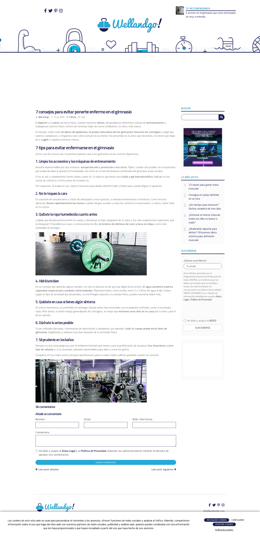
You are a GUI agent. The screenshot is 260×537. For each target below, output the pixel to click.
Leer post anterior (47, 469)
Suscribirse (202, 328)
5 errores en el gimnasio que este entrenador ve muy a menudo (211, 15)
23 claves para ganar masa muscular (204, 186)
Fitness (72, 117)
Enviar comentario (106, 462)
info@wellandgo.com (214, 511)
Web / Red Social (142, 419)
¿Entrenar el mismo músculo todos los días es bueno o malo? (204, 218)
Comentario (42, 432)
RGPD (212, 321)
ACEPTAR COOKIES (224, 524)
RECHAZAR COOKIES (217, 520)
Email (87, 419)
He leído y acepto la (200, 321)
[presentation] (203, 310)
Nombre (40, 419)
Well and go (43, 117)
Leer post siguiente (163, 469)
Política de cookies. (224, 529)
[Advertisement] (130, 81)
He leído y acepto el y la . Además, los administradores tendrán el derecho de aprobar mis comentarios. (103, 453)
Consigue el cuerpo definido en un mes (204, 197)
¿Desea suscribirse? (195, 260)
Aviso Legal (68, 451)
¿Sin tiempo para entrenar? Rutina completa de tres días (205, 206)
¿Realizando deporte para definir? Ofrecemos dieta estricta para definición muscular (203, 234)
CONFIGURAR (237, 520)
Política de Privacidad (93, 451)
